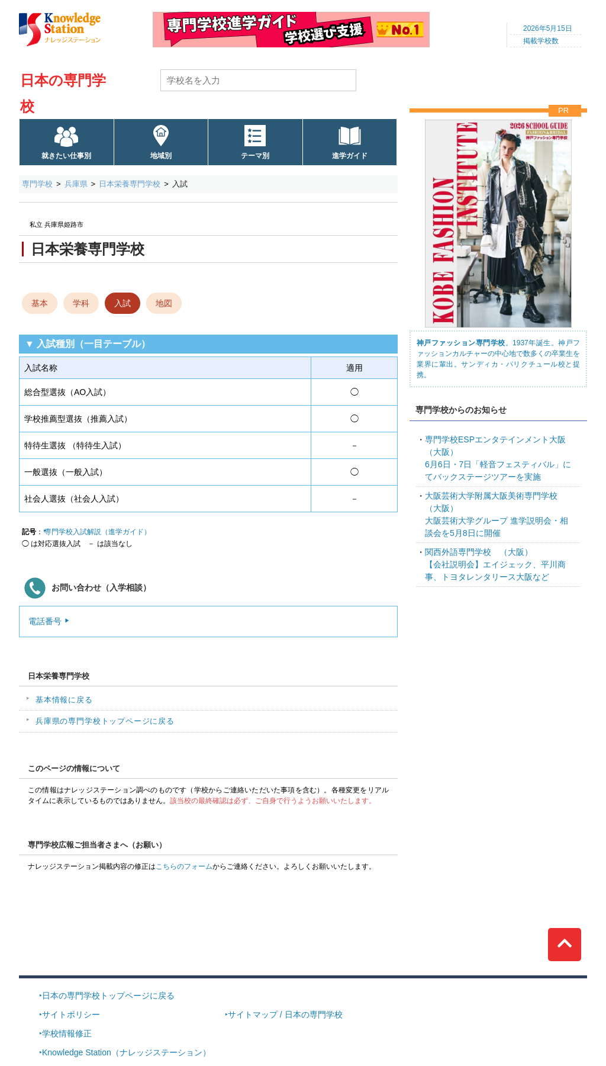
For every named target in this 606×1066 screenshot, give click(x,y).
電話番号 (45, 621)
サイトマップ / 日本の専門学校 (285, 1014)
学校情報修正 (67, 1033)
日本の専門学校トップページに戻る (108, 995)
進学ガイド (350, 156)
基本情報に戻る (64, 699)
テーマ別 (255, 156)
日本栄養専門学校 (129, 183)
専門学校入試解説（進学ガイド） (97, 532)
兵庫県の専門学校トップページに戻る (105, 721)
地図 (164, 303)
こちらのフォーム (184, 866)
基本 (39, 303)
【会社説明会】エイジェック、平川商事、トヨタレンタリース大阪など (495, 564)
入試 (122, 303)
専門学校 (37, 183)
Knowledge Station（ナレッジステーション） (126, 1052)
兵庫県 (76, 183)
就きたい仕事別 (66, 156)
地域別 (161, 156)
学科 (81, 303)
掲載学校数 (541, 41)
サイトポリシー (71, 1014)
